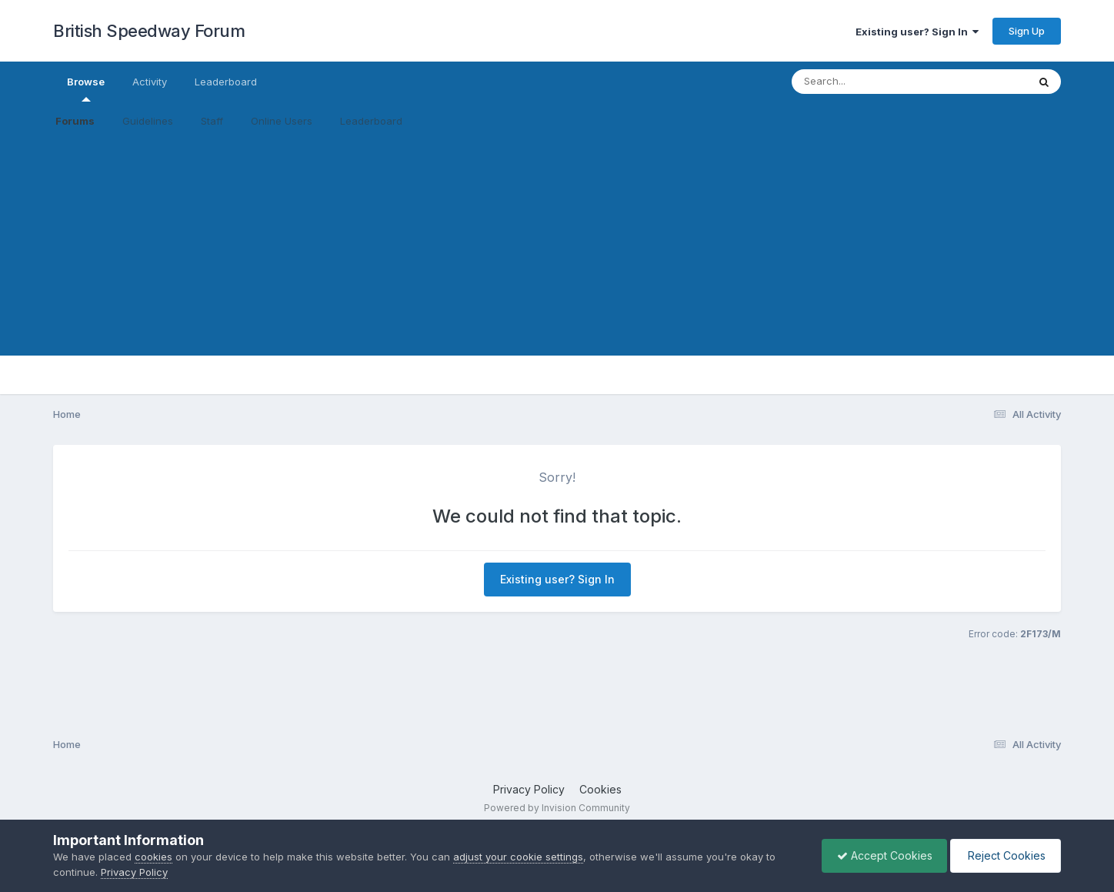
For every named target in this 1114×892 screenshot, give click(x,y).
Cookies (600, 789)
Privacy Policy (529, 789)
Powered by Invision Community (557, 807)
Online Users (281, 121)
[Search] (867, 81)
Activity (149, 81)
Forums (75, 121)
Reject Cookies (1004, 855)
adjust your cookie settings (518, 856)
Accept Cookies (881, 855)
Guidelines (147, 121)
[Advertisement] (557, 248)
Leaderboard (371, 121)
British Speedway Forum (149, 31)
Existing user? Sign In (917, 31)
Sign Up (1027, 31)
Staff (212, 121)
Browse (86, 88)
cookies (153, 856)
